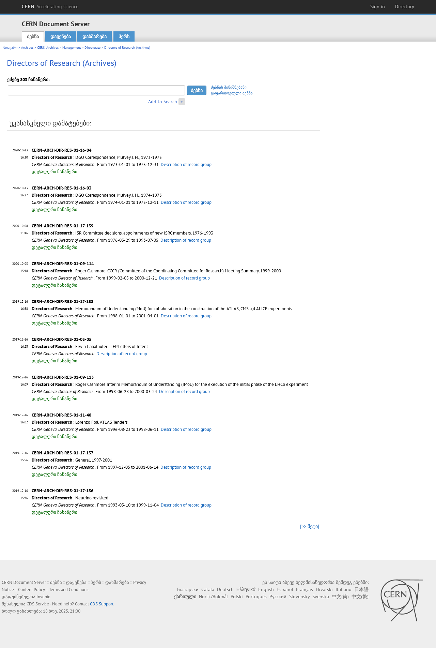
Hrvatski (324, 589)
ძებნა (33, 36)
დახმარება (94, 36)
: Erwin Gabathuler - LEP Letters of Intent (90, 346)
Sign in (377, 6)
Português (256, 596)
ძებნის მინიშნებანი (229, 87)
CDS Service (38, 604)
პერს (124, 36)
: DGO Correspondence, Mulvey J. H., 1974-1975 (97, 195)
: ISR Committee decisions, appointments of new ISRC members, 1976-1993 (122, 233)
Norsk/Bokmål (213, 596)
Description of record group (186, 164)
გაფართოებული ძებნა (232, 93)
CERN (50, 6)
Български (188, 589)
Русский (277, 596)
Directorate (92, 47)
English (266, 589)
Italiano (344, 589)
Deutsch (225, 589)
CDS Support (101, 604)
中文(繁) (360, 596)
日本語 (361, 589)
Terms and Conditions (68, 589)
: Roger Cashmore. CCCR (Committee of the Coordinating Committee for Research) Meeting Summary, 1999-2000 (156, 271)
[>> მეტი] (309, 526)
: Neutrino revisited (70, 498)
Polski (237, 596)
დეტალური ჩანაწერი (54, 172)
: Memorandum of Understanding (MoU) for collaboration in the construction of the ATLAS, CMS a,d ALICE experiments (162, 309)
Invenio (43, 597)
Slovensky (299, 596)
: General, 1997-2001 (72, 460)
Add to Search (162, 102)
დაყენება (60, 36)
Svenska (320, 596)
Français (304, 589)
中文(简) (340, 596)
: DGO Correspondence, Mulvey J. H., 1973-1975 (97, 157)
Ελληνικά (245, 589)
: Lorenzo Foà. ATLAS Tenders (79, 422)
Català (207, 589)
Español (285, 589)
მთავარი (10, 47)
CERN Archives (48, 47)
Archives (27, 47)
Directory (404, 6)
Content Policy (31, 589)
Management (71, 47)
